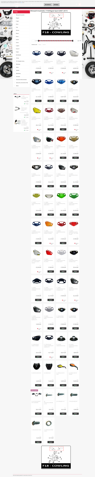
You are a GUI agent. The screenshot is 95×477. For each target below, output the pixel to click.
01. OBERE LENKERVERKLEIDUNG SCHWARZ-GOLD (73, 260)
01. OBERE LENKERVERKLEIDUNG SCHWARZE (36, 289)
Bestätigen (56, 4)
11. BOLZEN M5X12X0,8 (36, 430)
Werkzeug (18, 64)
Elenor (17, 36)
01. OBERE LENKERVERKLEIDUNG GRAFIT (36, 175)
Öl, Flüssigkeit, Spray (20, 61)
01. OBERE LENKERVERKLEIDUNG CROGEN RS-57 (36, 61)
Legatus (17, 45)
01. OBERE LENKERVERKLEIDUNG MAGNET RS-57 (36, 232)
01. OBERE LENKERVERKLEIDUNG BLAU (36, 90)
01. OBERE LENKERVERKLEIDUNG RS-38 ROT (48, 260)
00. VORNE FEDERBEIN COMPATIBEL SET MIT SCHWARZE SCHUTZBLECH (24, 123)
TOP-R (17, 42)
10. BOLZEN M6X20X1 (73, 401)
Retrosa (17, 30)
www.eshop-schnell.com (27, 475)
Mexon (17, 33)
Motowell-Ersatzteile (20, 15)
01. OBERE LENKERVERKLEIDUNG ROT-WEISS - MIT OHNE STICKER (73, 232)
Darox (17, 24)
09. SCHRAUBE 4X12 (60, 401)
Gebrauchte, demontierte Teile (22, 82)
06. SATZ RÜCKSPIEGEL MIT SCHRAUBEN (36, 402)
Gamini (17, 39)
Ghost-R (17, 49)
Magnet (17, 18)
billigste (39, 44)
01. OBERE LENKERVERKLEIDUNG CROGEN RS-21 (73, 118)
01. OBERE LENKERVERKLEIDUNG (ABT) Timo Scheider (73, 61)
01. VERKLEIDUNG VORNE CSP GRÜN (59, 317)
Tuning (17, 58)
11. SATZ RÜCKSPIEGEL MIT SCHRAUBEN (24, 97)
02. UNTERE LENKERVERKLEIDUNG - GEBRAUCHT (73, 346)
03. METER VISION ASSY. (36, 373)
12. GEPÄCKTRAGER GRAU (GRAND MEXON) (24, 108)
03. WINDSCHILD (47, 373)
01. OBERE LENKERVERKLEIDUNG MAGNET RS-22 (48, 61)
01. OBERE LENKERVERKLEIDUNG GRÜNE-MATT (73, 203)
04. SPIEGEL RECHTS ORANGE (73, 373)
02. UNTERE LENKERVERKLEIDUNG (60, 345)
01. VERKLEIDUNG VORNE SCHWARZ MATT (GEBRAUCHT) (48, 346)
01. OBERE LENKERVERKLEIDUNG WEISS (48, 317)
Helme (17, 67)
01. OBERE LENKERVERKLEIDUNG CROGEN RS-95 (48, 147)
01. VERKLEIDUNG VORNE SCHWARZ (35, 345)
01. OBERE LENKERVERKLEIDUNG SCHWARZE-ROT (60, 289)
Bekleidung (18, 73)
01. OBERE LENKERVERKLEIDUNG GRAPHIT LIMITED (48, 175)
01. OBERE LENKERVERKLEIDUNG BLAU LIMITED (60, 90)
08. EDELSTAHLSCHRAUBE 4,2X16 (48, 402)
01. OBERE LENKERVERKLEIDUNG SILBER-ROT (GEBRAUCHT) (36, 318)
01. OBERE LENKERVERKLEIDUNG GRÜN (36, 203)
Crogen (17, 21)
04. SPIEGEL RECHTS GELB (60, 373)
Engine (17, 52)
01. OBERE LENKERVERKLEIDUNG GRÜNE (60, 203)
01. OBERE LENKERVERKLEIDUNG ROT (60, 232)
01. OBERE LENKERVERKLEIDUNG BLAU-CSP (73, 90)
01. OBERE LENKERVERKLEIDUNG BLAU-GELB (36, 118)
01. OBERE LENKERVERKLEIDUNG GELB (60, 147)
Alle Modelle (18, 55)
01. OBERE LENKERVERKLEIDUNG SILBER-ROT (73, 289)
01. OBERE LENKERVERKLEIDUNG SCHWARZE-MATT (48, 289)
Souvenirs (18, 76)
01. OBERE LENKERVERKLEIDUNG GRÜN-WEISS (48, 203)
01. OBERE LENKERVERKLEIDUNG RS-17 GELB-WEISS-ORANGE (36, 261)
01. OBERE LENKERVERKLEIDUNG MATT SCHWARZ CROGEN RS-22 (60, 62)
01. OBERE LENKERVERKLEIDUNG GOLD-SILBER (73, 147)
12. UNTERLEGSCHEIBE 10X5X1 (48, 430)
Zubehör (17, 70)
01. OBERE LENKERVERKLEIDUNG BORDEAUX (48, 118)
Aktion (17, 85)
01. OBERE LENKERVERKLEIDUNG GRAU (60, 175)
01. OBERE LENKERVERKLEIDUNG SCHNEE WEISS (60, 260)
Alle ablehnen (47, 4)
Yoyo (17, 27)
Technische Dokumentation (21, 79)
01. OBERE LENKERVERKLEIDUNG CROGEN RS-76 (36, 147)
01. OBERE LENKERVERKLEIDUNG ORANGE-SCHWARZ (48, 232)
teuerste (44, 44)
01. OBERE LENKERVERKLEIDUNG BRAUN (60, 118)
